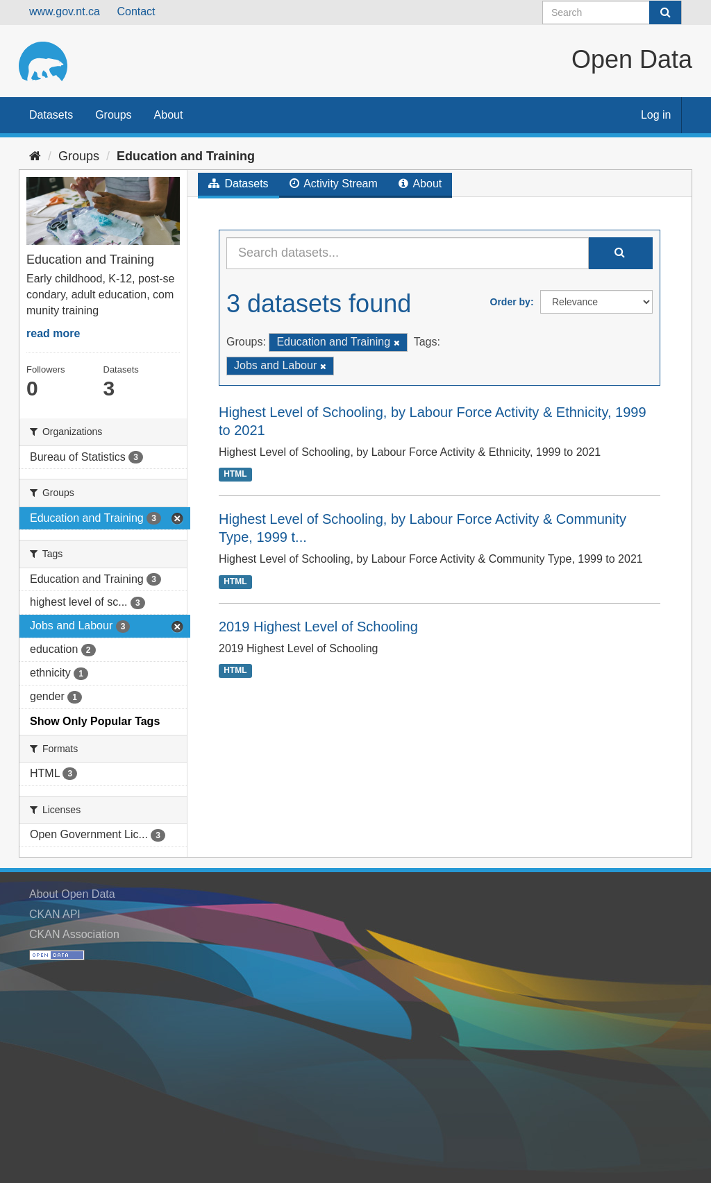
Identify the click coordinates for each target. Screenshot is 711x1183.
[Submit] (665, 12)
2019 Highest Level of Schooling (318, 626)
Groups (113, 115)
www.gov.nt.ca (64, 11)
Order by (510, 301)
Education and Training (186, 156)
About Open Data (72, 894)
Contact (136, 11)
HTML (235, 474)
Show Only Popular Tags (95, 721)
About (168, 115)
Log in (656, 115)
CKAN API (55, 914)
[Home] (35, 156)
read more (53, 333)
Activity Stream (334, 183)
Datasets (51, 115)
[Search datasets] (612, 12)
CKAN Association (74, 934)
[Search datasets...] (407, 253)
